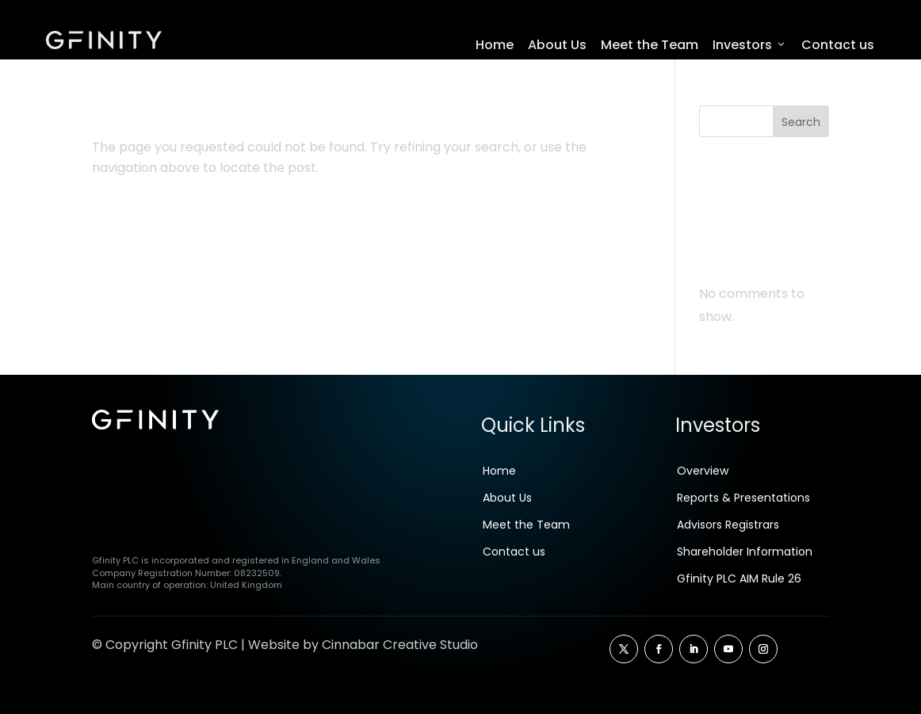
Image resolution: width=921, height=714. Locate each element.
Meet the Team (649, 45)
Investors (750, 45)
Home (495, 45)
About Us (557, 45)
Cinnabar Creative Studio (400, 649)
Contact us (837, 45)
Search (801, 126)
